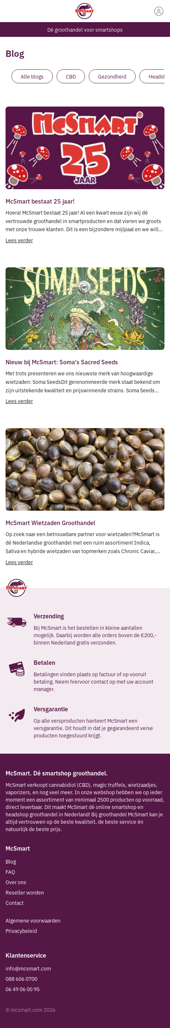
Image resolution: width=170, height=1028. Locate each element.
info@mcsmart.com (28, 968)
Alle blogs (32, 76)
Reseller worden (25, 892)
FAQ (10, 871)
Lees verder (19, 240)
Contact (15, 902)
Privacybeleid (21, 930)
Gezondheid (112, 76)
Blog (11, 861)
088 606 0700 (21, 978)
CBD (71, 76)
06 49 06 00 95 (23, 989)
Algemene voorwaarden (33, 920)
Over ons (16, 882)
